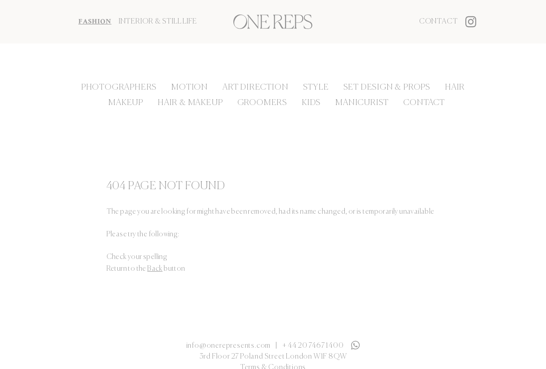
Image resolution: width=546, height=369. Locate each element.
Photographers (119, 87)
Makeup (125, 103)
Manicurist (362, 103)
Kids (311, 103)
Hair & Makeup (190, 103)
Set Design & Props (386, 87)
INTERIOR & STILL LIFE (158, 21)
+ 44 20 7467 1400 (313, 346)
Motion (189, 87)
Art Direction (255, 87)
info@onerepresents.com (228, 346)
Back (155, 269)
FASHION (94, 21)
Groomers (262, 103)
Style (316, 87)
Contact (438, 21)
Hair (455, 87)
